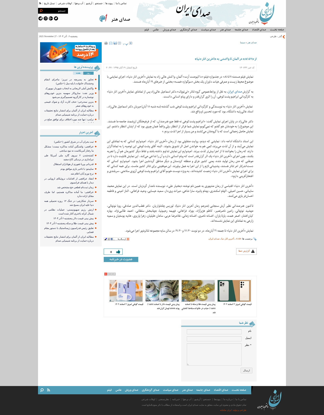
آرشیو (89, 3)
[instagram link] (46, 18)
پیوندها (217, 399)
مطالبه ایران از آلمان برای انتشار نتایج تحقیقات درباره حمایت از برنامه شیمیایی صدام (69, 112)
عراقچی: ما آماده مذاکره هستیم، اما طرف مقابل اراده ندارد (69, 194)
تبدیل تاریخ (49, 3)
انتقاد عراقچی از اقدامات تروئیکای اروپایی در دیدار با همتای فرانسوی (69, 180)
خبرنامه (176, 399)
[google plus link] (51, 18)
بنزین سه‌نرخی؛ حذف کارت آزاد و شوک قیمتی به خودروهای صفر (69, 103)
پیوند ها (109, 3)
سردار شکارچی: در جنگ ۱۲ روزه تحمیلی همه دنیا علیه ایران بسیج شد (69, 203)
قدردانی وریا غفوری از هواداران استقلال (73, 164)
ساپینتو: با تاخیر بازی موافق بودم (77, 168)
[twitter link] (56, 18)
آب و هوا (79, 3)
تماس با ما (121, 3)
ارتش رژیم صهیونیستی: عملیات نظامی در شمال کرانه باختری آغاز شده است (69, 211)
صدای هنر (252, 42)
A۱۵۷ (238, 238)
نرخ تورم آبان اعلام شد (82, 173)
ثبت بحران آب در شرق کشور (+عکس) (74, 141)
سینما (242, 42)
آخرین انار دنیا (227, 238)
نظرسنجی (163, 399)
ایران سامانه (226, 410)
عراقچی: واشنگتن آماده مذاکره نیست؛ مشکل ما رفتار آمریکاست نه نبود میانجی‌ (69, 148)
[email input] (214, 338)
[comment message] (214, 354)
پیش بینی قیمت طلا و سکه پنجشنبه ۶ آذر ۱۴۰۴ (70, 223)
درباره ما (227, 399)
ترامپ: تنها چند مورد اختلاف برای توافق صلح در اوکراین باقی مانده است (69, 121)
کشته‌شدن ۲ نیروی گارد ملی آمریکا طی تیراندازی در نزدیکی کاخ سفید (69, 157)
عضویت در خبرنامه (121, 259)
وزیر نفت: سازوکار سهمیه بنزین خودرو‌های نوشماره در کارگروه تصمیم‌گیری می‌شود (69, 95)
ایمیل (248, 337)
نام (249, 330)
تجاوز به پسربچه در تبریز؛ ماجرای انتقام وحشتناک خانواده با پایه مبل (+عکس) (69, 81)
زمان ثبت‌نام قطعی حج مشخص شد (75, 187)
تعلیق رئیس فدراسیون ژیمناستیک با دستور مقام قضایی (69, 230)
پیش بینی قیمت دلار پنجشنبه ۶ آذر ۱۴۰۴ (73, 218)
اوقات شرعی (65, 3)
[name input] (214, 331)
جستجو (98, 3)
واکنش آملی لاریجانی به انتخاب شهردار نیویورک (69, 88)
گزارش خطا (244, 251)
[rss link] (40, 3)
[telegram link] (40, 18)
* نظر (248, 344)
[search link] (41, 10)
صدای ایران (213, 238)
